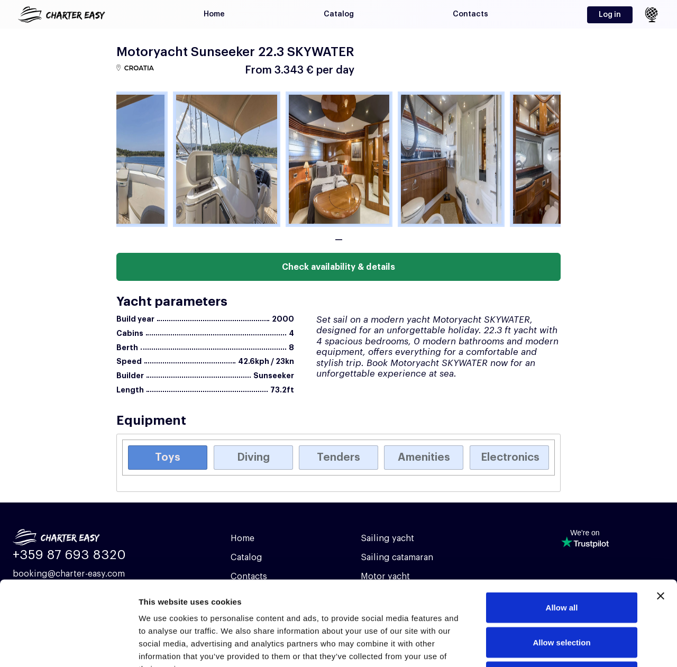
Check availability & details (338, 267)
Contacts (470, 14)
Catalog (339, 14)
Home (214, 14)
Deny (562, 597)
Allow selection (561, 563)
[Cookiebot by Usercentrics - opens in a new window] (68, 646)
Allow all (562, 528)
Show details (555, 646)
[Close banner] (660, 516)
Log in (610, 15)
